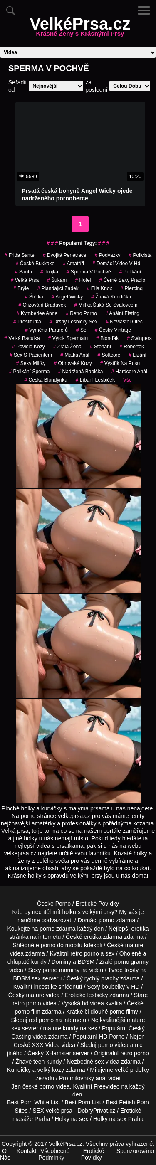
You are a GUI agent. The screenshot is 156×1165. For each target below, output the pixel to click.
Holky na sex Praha (118, 1119)
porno (106, 920)
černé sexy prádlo (122, 280)
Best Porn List (83, 1102)
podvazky (108, 255)
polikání (130, 272)
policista (140, 255)
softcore (109, 355)
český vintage (113, 330)
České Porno (54, 903)
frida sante (20, 255)
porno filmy (123, 1011)
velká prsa (25, 280)
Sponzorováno (135, 1151)
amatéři (73, 263)
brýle (21, 288)
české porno (38, 1086)
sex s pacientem (31, 355)
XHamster (58, 1053)
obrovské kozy (73, 363)
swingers (139, 338)
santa (23, 272)
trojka (49, 272)
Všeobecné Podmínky (53, 1154)
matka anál (74, 355)
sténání (100, 347)
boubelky (113, 986)
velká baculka (22, 338)
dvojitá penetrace (65, 255)
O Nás (5, 1154)
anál (101, 1078)
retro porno (81, 313)
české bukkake (35, 263)
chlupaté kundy (27, 961)
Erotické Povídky (97, 903)
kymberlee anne (37, 313)
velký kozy (50, 1069)
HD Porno (111, 1036)
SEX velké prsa (52, 1110)
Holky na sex (71, 1119)
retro (126, 1053)
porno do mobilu (61, 945)
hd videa (93, 1003)
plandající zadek (57, 288)
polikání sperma (29, 371)
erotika (140, 928)
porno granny (131, 961)
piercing (132, 288)
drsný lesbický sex (73, 322)
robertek (131, 347)
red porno (41, 1020)
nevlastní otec (124, 322)
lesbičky (97, 995)
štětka (34, 297)
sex (99, 1061)
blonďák (107, 338)
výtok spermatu (68, 338)
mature (134, 945)
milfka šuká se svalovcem (106, 305)
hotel (83, 280)
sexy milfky (31, 363)
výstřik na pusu (120, 363)
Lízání (137, 355)
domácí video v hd (116, 263)
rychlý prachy (101, 978)
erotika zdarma (103, 936)
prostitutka (27, 322)
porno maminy (60, 970)
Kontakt (26, 1151)
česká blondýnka (45, 380)
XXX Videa (45, 1045)
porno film (27, 1011)
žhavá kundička (111, 297)
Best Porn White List (33, 1102)
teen (39, 1061)
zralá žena (67, 347)
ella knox (99, 288)
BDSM (86, 961)
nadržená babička (80, 371)
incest (42, 986)
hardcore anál (129, 371)
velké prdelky (132, 1069)
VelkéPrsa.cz (80, 29)
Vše (127, 380)
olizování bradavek (42, 305)
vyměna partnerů (46, 330)
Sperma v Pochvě (89, 272)
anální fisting (122, 313)
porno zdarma (57, 928)
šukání (57, 280)
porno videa (113, 1045)
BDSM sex (27, 978)
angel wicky (67, 297)
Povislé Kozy (28, 347)
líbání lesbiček (95, 380)
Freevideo (106, 1086)
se (81, 330)
